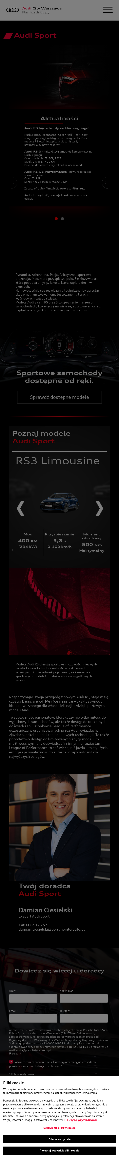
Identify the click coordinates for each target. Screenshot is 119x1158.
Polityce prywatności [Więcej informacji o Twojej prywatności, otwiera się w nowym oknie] (80, 1119)
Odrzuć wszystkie (59, 1139)
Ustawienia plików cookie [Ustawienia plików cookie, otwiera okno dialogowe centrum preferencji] (59, 1127)
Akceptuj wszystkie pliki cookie (59, 1150)
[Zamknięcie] (112, 1082)
